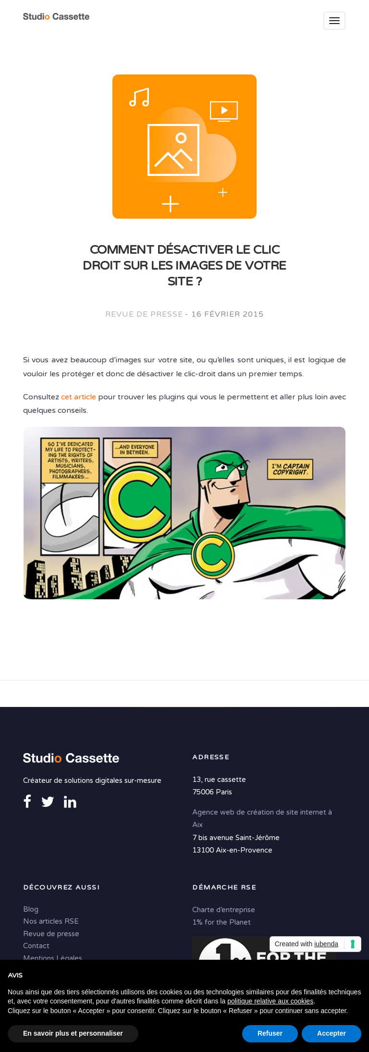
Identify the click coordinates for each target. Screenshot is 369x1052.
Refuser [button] (270, 1033)
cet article (78, 397)
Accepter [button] (331, 1033)
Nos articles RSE (51, 921)
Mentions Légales (52, 958)
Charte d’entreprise (223, 909)
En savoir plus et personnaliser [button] (73, 1033)
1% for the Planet (221, 922)
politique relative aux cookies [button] (270, 1001)
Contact (36, 945)
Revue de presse (144, 314)
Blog (30, 909)
